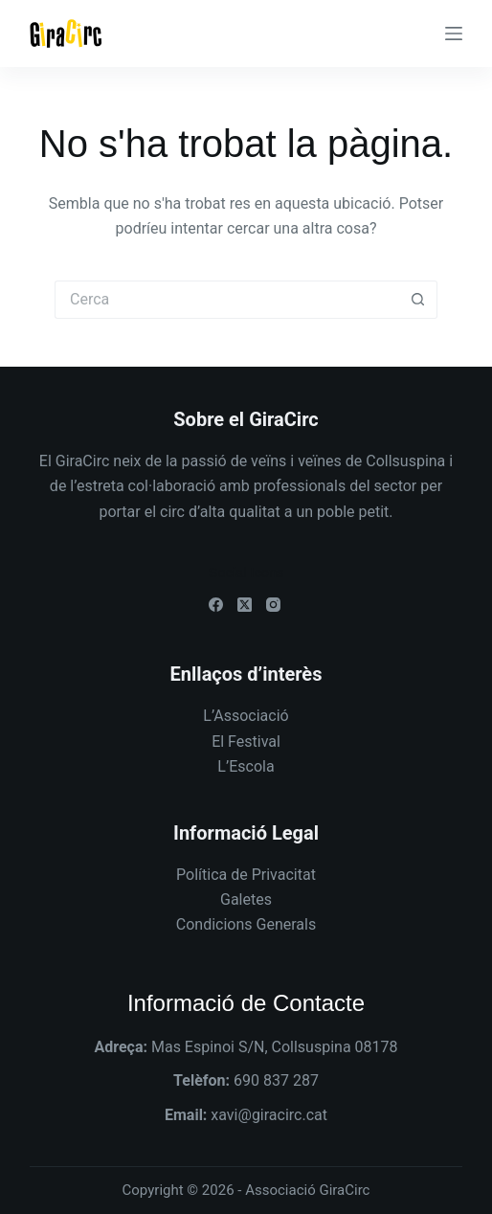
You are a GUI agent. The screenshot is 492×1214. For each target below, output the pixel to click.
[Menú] (453, 33)
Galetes (246, 899)
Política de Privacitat (246, 875)
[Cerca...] (227, 300)
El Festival (246, 741)
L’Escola (245, 766)
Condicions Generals (246, 924)
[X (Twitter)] (244, 604)
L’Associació (245, 716)
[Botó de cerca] (418, 300)
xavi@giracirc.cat (269, 1115)
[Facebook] (216, 604)
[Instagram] (273, 604)
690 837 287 (276, 1080)
